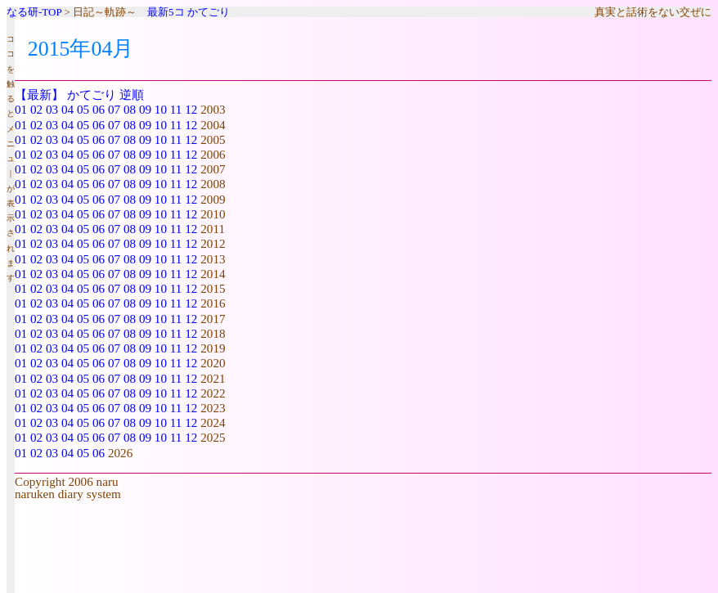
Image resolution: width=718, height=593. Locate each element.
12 (191, 109)
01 (21, 109)
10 (161, 109)
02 (36, 109)
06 (98, 109)
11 (176, 109)
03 (52, 109)
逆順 (131, 94)
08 (129, 109)
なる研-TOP (34, 12)
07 (114, 109)
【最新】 (39, 94)
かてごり (208, 12)
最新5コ (166, 12)
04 (67, 109)
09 (145, 109)
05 (83, 109)
